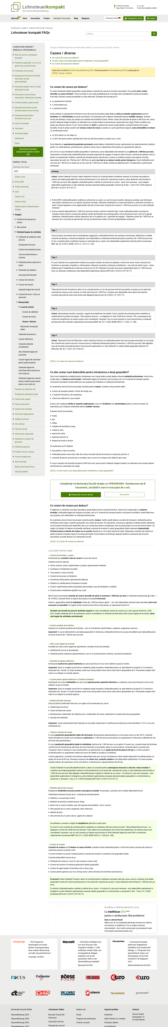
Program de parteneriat (86, 1019)
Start (25, 18)
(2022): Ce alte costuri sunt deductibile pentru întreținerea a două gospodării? (82, 471)
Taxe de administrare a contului (28, 256)
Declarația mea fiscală (24, 71)
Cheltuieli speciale (22, 447)
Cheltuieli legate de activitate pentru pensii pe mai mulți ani (29, 370)
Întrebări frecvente (62, 18)
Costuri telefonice (26, 339)
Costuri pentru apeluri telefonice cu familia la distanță (71, 679)
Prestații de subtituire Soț (25, 389)
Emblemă (108, 1015)
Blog (76, 18)
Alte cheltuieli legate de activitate (28, 353)
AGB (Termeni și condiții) (114, 1019)
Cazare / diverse (112, 47)
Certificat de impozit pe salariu (26, 220)
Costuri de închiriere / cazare (61, 555)
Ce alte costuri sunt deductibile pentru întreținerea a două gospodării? (80, 61)
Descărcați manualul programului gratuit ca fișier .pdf (28, 151)
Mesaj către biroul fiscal (24, 467)
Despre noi (81, 1009)
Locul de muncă (98, 47)
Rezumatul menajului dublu (29, 328)
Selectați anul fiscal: (21, 167)
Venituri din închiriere (23, 409)
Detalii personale (22, 187)
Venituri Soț (19, 197)
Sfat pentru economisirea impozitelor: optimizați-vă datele (28, 96)
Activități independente (24, 414)
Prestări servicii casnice (24, 452)
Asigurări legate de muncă (29, 289)
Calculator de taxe (56, 1021)
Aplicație (15, 18)
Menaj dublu (86, 47)
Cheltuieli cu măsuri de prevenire (24, 440)
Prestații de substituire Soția (26, 394)
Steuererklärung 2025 (117, 70)
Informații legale (21, 133)
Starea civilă (20, 177)
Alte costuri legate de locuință (62, 644)
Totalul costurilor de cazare (61, 732)
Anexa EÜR (19, 182)
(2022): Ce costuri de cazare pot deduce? (67, 361)
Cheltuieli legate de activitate (69, 47)
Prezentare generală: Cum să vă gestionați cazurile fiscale (28, 64)
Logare (151, 18)
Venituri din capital (22, 399)
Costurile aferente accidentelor (26, 345)
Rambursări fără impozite (60, 701)
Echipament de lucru (27, 245)
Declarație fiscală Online (21, 1009)
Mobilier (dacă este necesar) (61, 788)
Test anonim (124, 495)
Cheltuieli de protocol (27, 334)
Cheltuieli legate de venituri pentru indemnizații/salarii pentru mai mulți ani (30, 381)
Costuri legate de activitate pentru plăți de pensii (29, 361)
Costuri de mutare (57, 844)
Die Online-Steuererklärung (36, 11)
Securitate (35, 18)
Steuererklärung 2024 (20, 1019)
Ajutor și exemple (22, 123)
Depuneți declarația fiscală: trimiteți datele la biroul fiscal (27, 109)
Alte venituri (21, 227)
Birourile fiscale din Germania (56, 1016)
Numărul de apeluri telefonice (62, 661)
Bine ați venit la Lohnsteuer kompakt (26, 56)
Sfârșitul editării (21, 472)
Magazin (85, 18)
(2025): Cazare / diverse (62, 73)
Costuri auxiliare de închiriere (62, 625)
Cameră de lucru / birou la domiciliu (29, 295)
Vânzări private (21, 429)
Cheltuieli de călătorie (27, 270)
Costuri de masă (29, 317)
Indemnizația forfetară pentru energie (27, 208)
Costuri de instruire (26, 280)
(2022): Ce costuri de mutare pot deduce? (67, 541)
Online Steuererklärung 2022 (81, 70)
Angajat (53, 47)
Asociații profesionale (27, 275)
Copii (17, 192)
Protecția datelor (111, 1022)
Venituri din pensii (22, 404)
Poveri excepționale (23, 457)
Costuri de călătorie (30, 312)
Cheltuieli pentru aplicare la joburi (30, 263)
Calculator (19, 128)
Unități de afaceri (22, 419)
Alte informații (20, 462)
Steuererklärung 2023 (20, 1022)
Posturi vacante (82, 1022)
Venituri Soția (20, 202)
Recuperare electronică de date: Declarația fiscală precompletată (27, 79)
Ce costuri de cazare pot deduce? (65, 58)
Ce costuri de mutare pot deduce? (65, 64)
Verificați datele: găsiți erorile (26, 102)
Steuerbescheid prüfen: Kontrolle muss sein (24, 117)
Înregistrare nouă (133, 18)
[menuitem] (112, 18)
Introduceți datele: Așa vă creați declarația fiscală (28, 88)
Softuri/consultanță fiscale (30, 249)
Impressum (19, 138)
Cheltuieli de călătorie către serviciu (30, 238)
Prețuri (47, 18)
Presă (17, 143)
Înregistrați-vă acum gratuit (81, 495)
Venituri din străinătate (24, 434)
